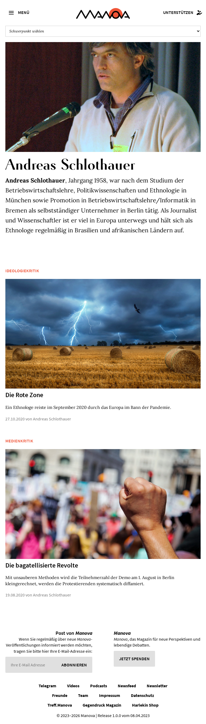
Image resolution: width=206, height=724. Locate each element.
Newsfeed (127, 686)
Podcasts (98, 686)
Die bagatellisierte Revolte (41, 565)
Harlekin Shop (145, 705)
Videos (73, 686)
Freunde (59, 695)
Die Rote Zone (24, 395)
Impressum (109, 695)
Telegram (47, 686)
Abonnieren (74, 664)
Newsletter (157, 686)
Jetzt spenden (134, 658)
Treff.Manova (59, 705)
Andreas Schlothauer (52, 418)
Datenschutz (142, 695)
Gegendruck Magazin (102, 705)
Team (83, 695)
